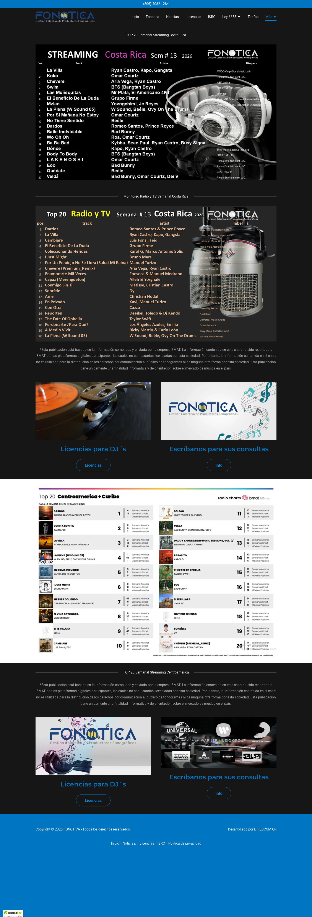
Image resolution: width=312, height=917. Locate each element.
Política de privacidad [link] (184, 843)
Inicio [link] (135, 17)
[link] (65, 17)
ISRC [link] (211, 17)
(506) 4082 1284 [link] (156, 4)
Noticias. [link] (173, 17)
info (219, 465)
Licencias (93, 465)
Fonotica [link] (152, 17)
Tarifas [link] (253, 17)
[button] (231, 17)
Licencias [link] (194, 17)
